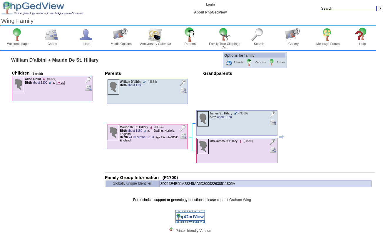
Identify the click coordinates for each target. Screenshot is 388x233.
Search (259, 42)
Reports (190, 42)
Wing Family (17, 21)
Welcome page (18, 42)
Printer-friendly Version (193, 231)
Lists (86, 42)
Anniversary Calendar (155, 42)
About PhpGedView (210, 12)
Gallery (293, 42)
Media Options (121, 42)
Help (362, 42)
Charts (52, 42)
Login (210, 4)
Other (276, 62)
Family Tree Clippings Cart (224, 44)
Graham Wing (240, 200)
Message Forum (328, 42)
